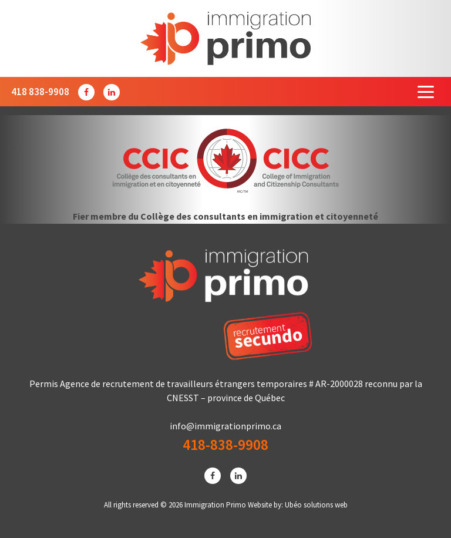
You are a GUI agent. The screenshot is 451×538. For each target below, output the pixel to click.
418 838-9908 (40, 91)
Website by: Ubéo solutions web (298, 505)
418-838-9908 (225, 444)
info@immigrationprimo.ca (225, 426)
